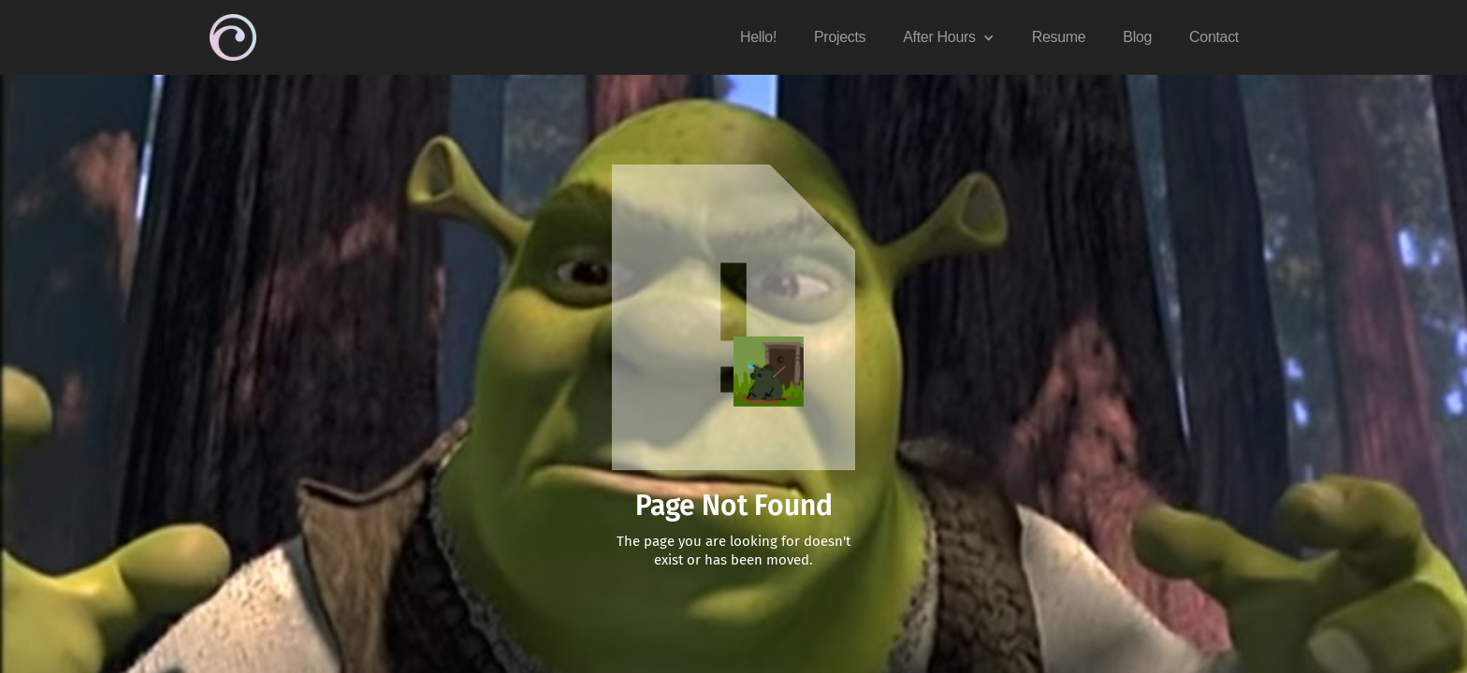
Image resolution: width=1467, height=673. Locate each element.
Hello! (758, 37)
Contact (1214, 37)
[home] (233, 37)
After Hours (939, 37)
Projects (839, 37)
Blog (1137, 37)
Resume (1059, 37)
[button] (948, 37)
